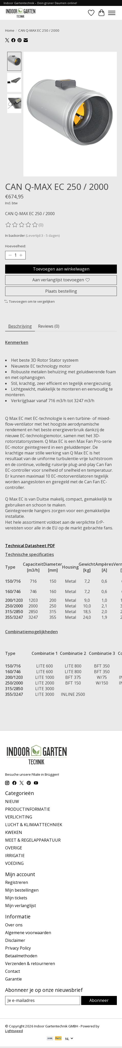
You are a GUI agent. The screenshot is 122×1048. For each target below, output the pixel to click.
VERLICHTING (18, 816)
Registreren (16, 882)
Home (9, 30)
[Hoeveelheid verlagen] (10, 255)
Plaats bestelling (61, 290)
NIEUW (12, 801)
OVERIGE (13, 847)
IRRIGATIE (15, 855)
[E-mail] (42, 1000)
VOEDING (14, 863)
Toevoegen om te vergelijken (29, 301)
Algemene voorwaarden (28, 932)
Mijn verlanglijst (20, 905)
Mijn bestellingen (22, 890)
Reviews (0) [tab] (48, 326)
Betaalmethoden (21, 955)
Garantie (13, 979)
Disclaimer (15, 940)
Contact (12, 971)
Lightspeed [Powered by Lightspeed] (14, 1030)
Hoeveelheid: (15, 245)
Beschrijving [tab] (20, 326)
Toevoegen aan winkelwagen (61, 269)
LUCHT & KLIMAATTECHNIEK (33, 824)
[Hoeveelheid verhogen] (20, 255)
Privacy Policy (18, 948)
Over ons (14, 924)
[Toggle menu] (112, 13)
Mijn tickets (16, 897)
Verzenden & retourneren (30, 963)
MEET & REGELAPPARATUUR (33, 840)
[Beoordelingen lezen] (22, 224)
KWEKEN (13, 832)
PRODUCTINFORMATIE (27, 809)
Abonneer (99, 1000)
